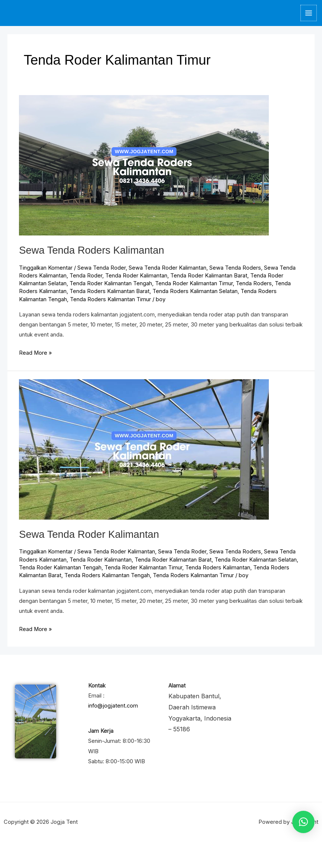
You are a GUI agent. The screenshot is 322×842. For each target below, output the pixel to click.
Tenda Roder (86, 275)
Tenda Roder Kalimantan (136, 275)
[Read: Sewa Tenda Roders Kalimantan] (144, 165)
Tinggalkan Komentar (46, 267)
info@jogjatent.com (113, 705)
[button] (303, 822)
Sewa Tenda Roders (235, 267)
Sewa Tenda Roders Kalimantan (91, 250)
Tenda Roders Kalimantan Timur (110, 299)
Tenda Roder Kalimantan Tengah (111, 283)
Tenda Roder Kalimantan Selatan (256, 559)
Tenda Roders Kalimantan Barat (109, 291)
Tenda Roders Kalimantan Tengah (107, 575)
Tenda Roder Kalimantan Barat (208, 275)
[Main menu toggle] (308, 13)
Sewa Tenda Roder (101, 267)
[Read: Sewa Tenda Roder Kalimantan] (144, 449)
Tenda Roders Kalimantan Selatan (195, 291)
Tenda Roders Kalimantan (217, 567)
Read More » (35, 352)
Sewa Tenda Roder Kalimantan (167, 267)
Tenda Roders (254, 283)
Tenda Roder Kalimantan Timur (194, 283)
